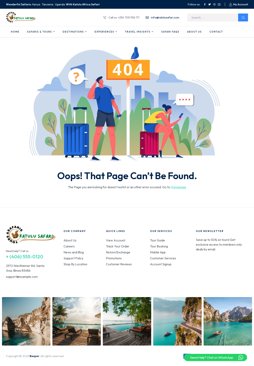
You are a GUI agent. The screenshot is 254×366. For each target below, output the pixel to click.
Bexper (34, 356)
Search (243, 17)
